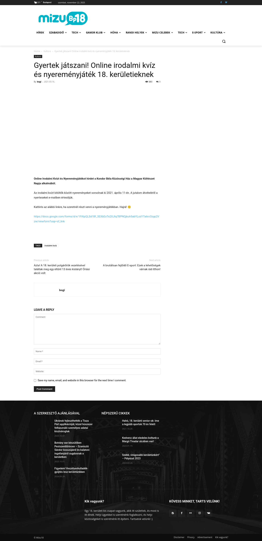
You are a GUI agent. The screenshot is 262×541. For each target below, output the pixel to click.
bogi (39, 81)
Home (37, 51)
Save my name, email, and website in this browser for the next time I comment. (82, 380)
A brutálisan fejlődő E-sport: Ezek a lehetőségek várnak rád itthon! (131, 267)
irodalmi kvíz (51, 245)
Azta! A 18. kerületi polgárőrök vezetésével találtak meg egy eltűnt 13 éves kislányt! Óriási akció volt (62, 269)
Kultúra (47, 51)
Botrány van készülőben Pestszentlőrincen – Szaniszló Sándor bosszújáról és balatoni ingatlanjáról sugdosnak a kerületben (71, 449)
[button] (223, 41)
